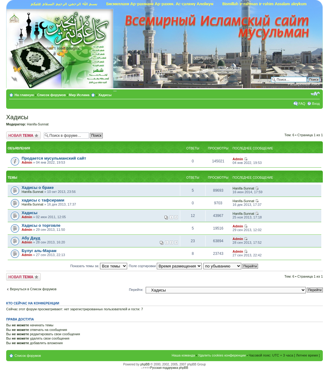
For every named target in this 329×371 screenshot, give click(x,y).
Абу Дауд (31, 238)
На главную (25, 95)
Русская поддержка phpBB (169, 367)
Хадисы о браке (38, 187)
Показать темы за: (98, 266)
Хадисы (105, 95)
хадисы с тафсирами (43, 200)
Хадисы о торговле (41, 225)
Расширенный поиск (304, 84)
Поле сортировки (165, 266)
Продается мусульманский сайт (54, 158)
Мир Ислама (79, 95)
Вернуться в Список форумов (33, 289)
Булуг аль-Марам (39, 250)
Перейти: (136, 290)
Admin (27, 162)
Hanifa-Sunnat (37, 124)
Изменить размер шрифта (315, 93)
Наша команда (183, 355)
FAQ (301, 103)
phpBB (145, 364)
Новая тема (23, 135)
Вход (316, 103)
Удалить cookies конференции (222, 355)
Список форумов (51, 95)
